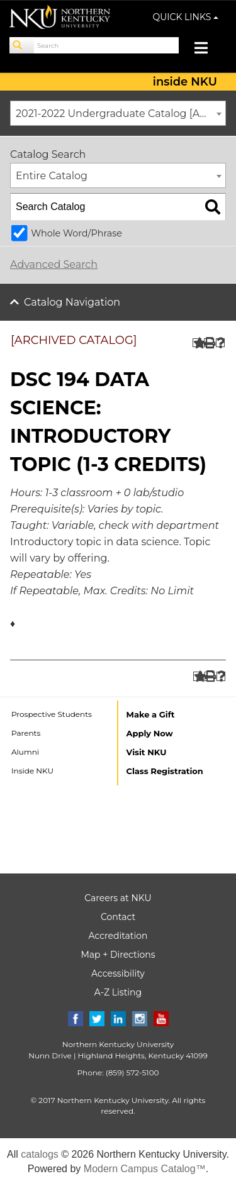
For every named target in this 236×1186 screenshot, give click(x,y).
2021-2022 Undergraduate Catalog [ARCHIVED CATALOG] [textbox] (120, 113)
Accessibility (118, 973)
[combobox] (118, 113)
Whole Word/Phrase (76, 233)
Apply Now (149, 733)
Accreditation (118, 935)
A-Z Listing (118, 992)
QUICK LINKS (186, 17)
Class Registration (164, 771)
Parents (25, 733)
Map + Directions (118, 954)
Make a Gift (150, 714)
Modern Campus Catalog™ (145, 1168)
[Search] (22, 45)
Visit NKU (146, 752)
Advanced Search (54, 264)
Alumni (25, 751)
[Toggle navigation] (207, 49)
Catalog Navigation (72, 302)
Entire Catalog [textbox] (51, 176)
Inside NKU (32, 770)
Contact (118, 917)
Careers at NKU (117, 898)
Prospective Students (51, 714)
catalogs (40, 1154)
